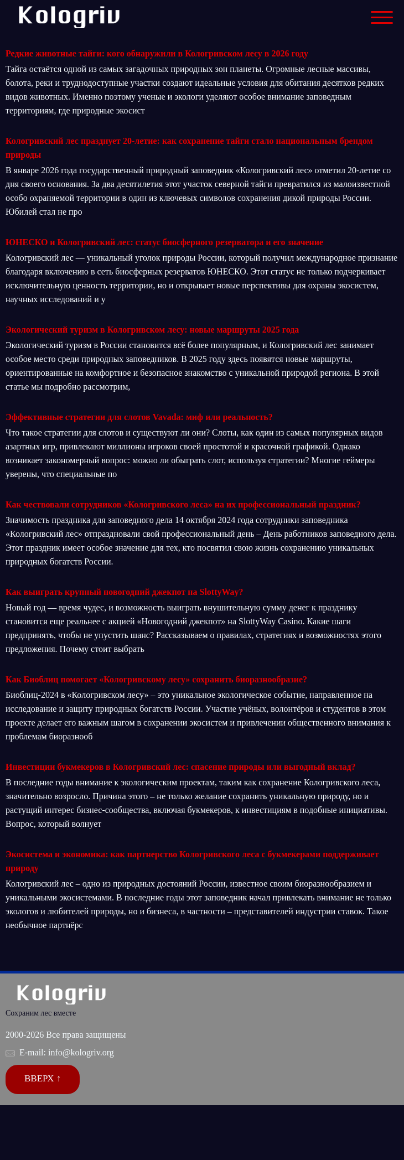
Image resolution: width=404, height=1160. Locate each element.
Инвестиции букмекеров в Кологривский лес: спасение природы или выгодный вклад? (181, 766)
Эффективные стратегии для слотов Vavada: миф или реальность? (139, 417)
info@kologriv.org (81, 1052)
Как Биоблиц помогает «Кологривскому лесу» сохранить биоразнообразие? (156, 679)
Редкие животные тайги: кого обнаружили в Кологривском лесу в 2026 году (157, 53)
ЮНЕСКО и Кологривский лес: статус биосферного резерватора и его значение (164, 242)
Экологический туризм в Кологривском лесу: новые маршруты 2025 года (152, 329)
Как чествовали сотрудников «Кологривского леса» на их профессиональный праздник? (183, 504)
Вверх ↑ (42, 1078)
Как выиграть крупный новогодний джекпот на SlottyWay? (125, 592)
